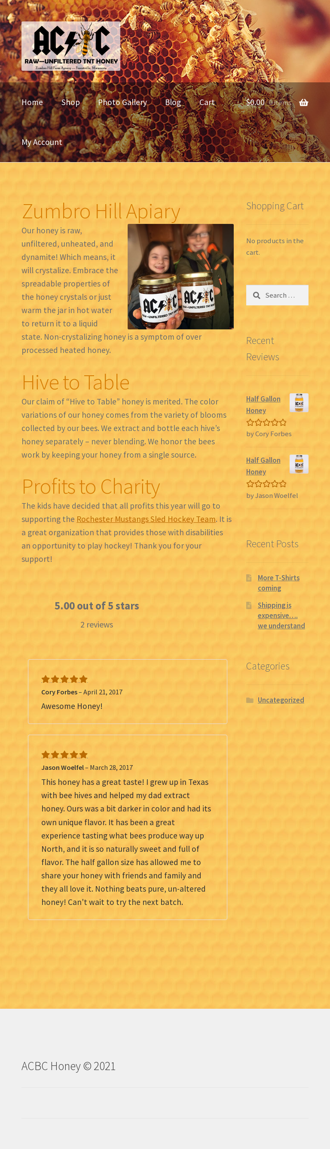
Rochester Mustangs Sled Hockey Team (146, 519)
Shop (70, 102)
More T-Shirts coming (278, 583)
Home (32, 102)
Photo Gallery (122, 102)
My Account (41, 142)
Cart (207, 102)
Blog (173, 102)
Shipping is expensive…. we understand (281, 615)
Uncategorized (281, 700)
